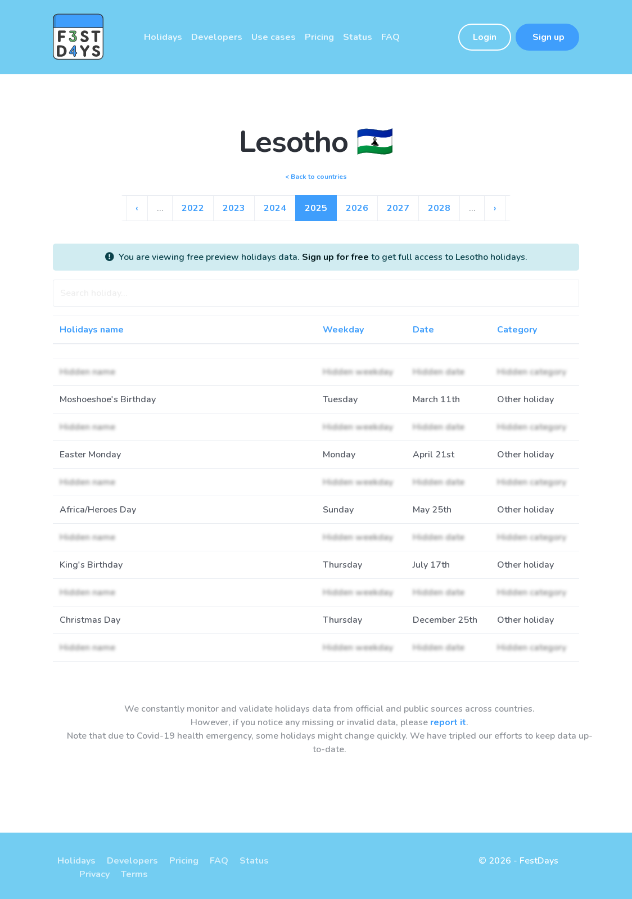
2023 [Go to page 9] (234, 208)
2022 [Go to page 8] (193, 208)
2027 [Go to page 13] (398, 208)
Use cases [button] (273, 37)
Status (254, 861)
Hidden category (531, 372)
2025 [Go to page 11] (316, 208)
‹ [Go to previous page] (137, 208)
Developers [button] (216, 37)
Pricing (183, 861)
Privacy (94, 874)
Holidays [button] (163, 37)
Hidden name (87, 372)
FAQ (219, 861)
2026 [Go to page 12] (357, 208)
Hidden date (438, 372)
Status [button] (357, 37)
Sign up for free (335, 257)
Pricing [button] (319, 37)
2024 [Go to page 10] (275, 208)
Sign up (547, 37)
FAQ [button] (390, 37)
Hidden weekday (358, 372)
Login (484, 37)
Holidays (76, 861)
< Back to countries (316, 176)
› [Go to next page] (495, 208)
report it (448, 722)
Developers (132, 861)
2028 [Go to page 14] (439, 208)
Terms (134, 874)
